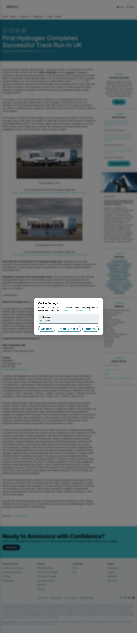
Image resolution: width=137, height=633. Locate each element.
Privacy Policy (69, 310)
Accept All (46, 329)
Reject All (90, 329)
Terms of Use (84, 310)
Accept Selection (69, 329)
